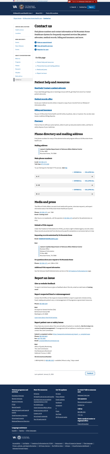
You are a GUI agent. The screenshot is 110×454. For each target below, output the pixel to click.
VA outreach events (18, 418)
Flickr (57, 411)
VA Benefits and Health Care (22, 13)
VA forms (36, 394)
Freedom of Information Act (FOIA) (42, 443)
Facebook (59, 403)
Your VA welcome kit (40, 419)
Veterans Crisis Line (83, 395)
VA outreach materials (40, 416)
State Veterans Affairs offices (42, 408)
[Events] (23, 42)
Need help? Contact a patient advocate (50, 88)
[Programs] (23, 62)
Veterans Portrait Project (20, 448)
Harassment (59, 443)
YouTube (58, 414)
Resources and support (85, 402)
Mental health (16, 407)
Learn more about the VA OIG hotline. (46, 318)
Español (14, 431)
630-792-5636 (41, 338)
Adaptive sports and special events (20, 411)
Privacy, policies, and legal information (24, 446)
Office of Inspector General (73, 443)
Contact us (83, 7)
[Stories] (23, 49)
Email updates (60, 400)
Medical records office (43, 99)
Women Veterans (17, 399)
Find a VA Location (52, 13)
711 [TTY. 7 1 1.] (66, 168)
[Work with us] (23, 76)
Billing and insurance (43, 110)
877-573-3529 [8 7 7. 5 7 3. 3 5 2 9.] (45, 164)
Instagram (59, 405)
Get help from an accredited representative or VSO (42, 401)
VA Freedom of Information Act (78, 271)
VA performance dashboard (80, 446)
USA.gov (67, 446)
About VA (39, 13)
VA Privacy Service (44, 446)
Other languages (31, 431)
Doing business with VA (41, 411)
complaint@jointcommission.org (49, 341)
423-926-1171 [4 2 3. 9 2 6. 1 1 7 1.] (43, 162)
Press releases (60, 397)
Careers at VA (38, 413)
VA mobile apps (38, 405)
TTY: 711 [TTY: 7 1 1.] (80, 415)
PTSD (13, 404)
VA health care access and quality (44, 397)
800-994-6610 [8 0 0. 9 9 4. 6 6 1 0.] (43, 336)
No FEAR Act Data (57, 446)
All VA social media (61, 417)
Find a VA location (83, 424)
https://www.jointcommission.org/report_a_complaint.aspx (71, 334)
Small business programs (19, 415)
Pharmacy (39, 121)
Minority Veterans (17, 402)
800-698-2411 (82, 412)
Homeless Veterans (18, 396)
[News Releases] (23, 46)
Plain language (88, 443)
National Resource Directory (20, 421)
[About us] (23, 58)
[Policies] (23, 65)
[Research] (23, 69)
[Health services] (23, 30)
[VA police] (23, 72)
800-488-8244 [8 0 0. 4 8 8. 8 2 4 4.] (43, 304)
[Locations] (23, 33)
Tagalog (21, 431)
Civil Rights (25, 443)
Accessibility (16, 443)
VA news (58, 394)
